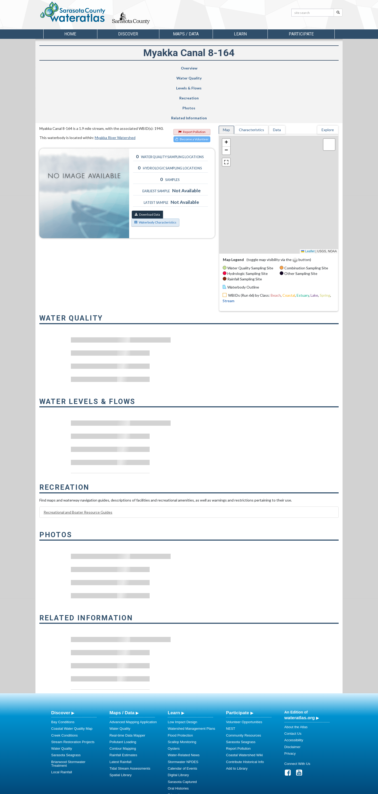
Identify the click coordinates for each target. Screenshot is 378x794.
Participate (237, 662)
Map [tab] (226, 80)
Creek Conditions (64, 686)
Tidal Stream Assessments (129, 719)
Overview (65, 68)
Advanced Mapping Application (133, 672)
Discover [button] (128, 33)
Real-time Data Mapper (127, 686)
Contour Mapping (122, 699)
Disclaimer (292, 697)
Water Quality (114, 68)
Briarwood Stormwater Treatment (68, 714)
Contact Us (292, 684)
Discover (60, 662)
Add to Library (237, 719)
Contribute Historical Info (245, 712)
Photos (259, 68)
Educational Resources (185, 752)
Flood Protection (180, 686)
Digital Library (178, 725)
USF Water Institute (152, 789)
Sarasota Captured (182, 732)
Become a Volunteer (192, 89)
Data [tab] (277, 80)
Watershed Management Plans (191, 679)
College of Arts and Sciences (222, 789)
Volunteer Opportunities (244, 672)
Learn (174, 662)
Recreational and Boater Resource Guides (78, 462)
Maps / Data (121, 662)
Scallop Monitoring (182, 692)
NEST (230, 679)
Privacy (290, 704)
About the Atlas (296, 677)
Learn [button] (240, 33)
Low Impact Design (182, 672)
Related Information (311, 68)
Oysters (174, 699)
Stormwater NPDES (183, 712)
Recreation (209, 68)
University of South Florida (262, 789)
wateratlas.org (299, 667)
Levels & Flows (160, 68)
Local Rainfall (61, 722)
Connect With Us (297, 714)
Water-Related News (184, 705)
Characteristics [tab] (251, 80)
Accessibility (293, 690)
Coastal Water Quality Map (71, 679)
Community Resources (243, 686)
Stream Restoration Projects (72, 692)
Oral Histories (178, 738)
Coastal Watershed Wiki (244, 705)
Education (175, 745)
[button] (226, 93)
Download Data (147, 165)
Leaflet (307, 201)
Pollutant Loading (122, 692)
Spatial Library (120, 725)
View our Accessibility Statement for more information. (244, 776)
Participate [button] (301, 33)
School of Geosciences (183, 789)
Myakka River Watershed (115, 88)
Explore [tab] (328, 80)
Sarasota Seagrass (66, 705)
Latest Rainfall (120, 712)
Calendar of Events (182, 719)
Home (70, 33)
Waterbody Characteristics (155, 172)
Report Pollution (192, 82)
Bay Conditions (63, 672)
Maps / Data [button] (186, 33)
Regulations (177, 758)
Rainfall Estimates (123, 705)
